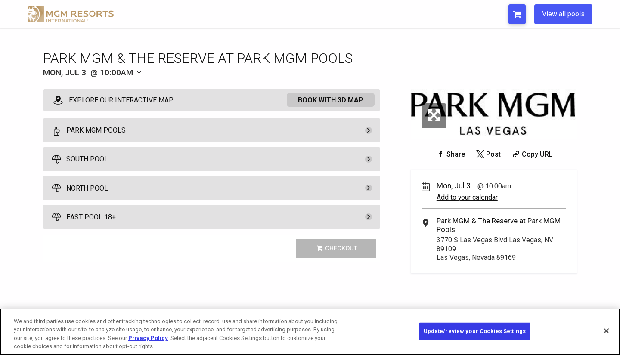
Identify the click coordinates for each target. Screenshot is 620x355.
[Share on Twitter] (487, 154)
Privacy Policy (148, 338)
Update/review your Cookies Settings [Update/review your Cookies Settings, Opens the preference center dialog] (475, 331)
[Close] (606, 330)
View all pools (563, 14)
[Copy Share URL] (531, 154)
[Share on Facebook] (450, 154)
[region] (310, 332)
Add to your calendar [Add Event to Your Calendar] (467, 197)
